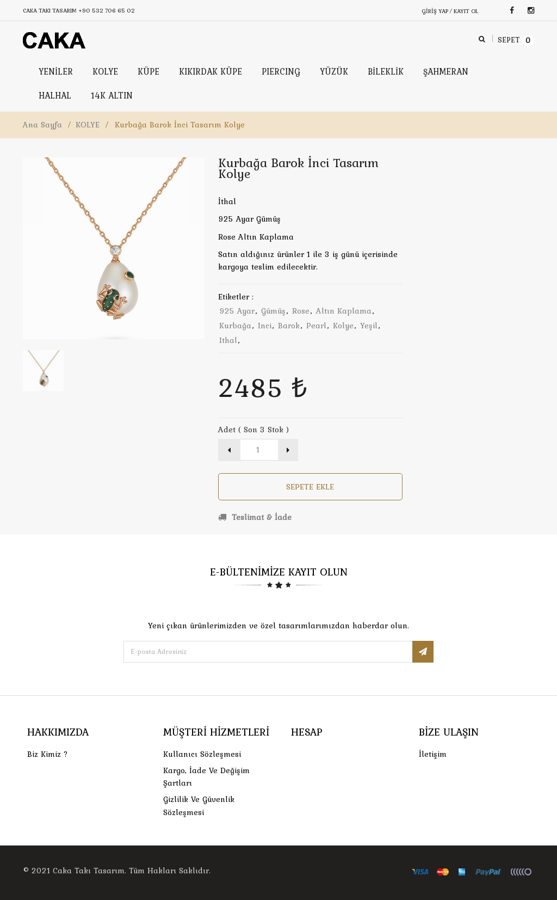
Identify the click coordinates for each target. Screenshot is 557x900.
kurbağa (235, 326)
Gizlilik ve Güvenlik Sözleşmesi (198, 805)
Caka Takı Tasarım (89, 871)
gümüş (273, 311)
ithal (228, 340)
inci (264, 326)
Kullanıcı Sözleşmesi (202, 754)
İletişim (433, 754)
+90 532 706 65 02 (106, 10)
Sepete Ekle (310, 487)
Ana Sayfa (42, 125)
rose (301, 311)
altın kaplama (344, 311)
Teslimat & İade (255, 517)
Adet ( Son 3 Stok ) (253, 430)
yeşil (368, 326)
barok (289, 326)
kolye (343, 326)
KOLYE (88, 125)
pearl (316, 326)
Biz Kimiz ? (47, 754)
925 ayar (237, 311)
